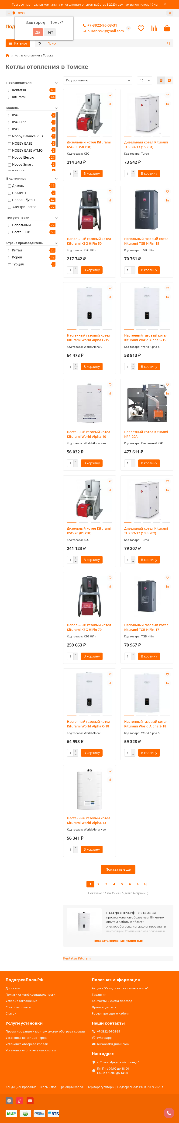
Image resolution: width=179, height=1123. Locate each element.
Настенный (21, 232)
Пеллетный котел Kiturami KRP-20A (146, 434)
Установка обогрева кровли (27, 1044)
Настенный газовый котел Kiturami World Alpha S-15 (146, 337)
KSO (15, 129)
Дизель (18, 185)
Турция (18, 264)
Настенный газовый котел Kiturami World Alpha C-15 (88, 337)
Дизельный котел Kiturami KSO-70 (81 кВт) (89, 530)
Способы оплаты (18, 1007)
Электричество (24, 207)
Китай (17, 250)
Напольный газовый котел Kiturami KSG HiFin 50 (89, 241)
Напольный (21, 225)
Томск (19, 12)
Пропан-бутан (23, 200)
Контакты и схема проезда (112, 1001)
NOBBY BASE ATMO (27, 150)
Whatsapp (104, 1038)
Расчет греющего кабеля (110, 1013)
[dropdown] (9, 13)
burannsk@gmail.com (102, 31)
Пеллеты (19, 193)
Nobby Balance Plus (27, 136)
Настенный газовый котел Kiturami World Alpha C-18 (88, 723)
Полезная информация (116, 979)
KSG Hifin (19, 122)
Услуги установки (24, 1023)
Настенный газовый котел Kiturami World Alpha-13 (88, 820)
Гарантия (99, 994)
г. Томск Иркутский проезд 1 (118, 1062)
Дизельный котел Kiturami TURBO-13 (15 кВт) (146, 144)
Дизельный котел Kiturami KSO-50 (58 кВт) (89, 144)
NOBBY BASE (22, 143)
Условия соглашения (21, 1001)
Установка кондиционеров (26, 1038)
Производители (104, 1007)
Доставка (13, 988)
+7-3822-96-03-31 (99, 25)
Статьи (11, 1013)
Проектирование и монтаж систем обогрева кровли (45, 1031)
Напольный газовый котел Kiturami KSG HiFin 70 (89, 627)
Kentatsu (19, 90)
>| (146, 884)
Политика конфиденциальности (30, 994)
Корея (17, 257)
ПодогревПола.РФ (24, 979)
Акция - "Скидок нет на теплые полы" (120, 988)
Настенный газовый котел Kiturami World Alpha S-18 (146, 723)
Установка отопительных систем (31, 1050)
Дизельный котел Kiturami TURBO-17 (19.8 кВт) (146, 530)
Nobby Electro (23, 157)
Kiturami (19, 97)
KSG (15, 115)
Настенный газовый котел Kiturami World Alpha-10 (88, 434)
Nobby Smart (22, 164)
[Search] (109, 43)
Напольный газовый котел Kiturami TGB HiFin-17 (146, 627)
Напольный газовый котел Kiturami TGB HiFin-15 (146, 241)
